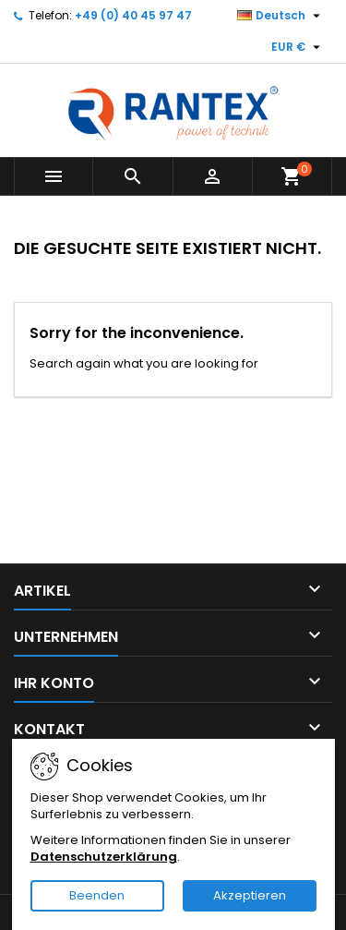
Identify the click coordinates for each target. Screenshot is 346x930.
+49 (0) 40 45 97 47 (133, 15)
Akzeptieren (249, 895)
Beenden (97, 895)
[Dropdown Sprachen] (281, 15)
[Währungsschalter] (298, 47)
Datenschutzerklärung (103, 856)
